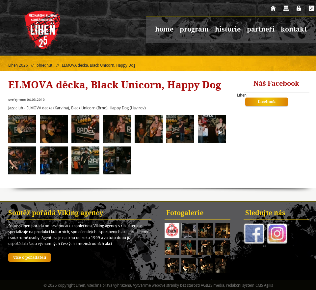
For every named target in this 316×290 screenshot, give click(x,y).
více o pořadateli (29, 258)
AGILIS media (212, 285)
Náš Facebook (276, 84)
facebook (267, 102)
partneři (261, 30)
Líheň (242, 95)
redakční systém (240, 285)
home (164, 30)
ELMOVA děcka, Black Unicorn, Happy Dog (98, 65)
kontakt (294, 30)
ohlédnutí (45, 65)
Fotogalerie (184, 213)
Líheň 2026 (18, 65)
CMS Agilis (264, 285)
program (194, 30)
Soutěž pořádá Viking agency (55, 213)
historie (228, 30)
